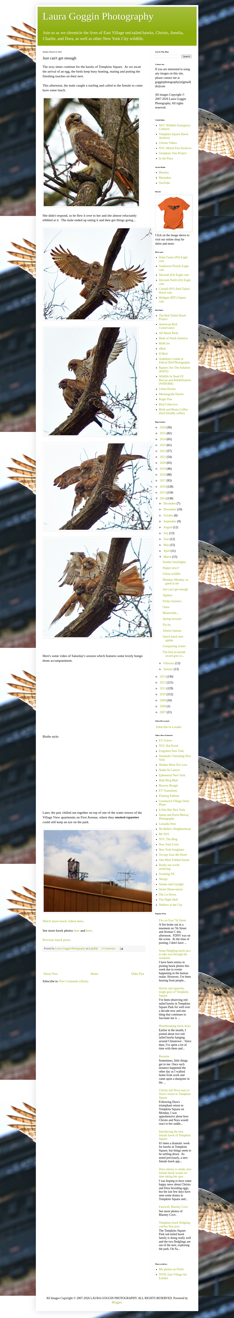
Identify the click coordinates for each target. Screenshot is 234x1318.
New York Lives (169, 844)
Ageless (167, 595)
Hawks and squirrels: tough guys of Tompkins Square (173, 992)
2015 (163, 492)
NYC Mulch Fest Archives (175, 148)
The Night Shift (168, 899)
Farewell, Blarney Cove (173, 1207)
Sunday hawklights (174, 562)
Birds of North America (173, 338)
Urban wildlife (171, 573)
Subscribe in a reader (168, 727)
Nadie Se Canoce (169, 770)
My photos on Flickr (171, 1269)
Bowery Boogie (168, 785)
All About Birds (168, 333)
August (168, 527)
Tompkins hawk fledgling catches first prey (174, 1224)
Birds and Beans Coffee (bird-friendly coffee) (173, 411)
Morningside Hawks (171, 394)
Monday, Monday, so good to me (175, 581)
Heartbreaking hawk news (175, 1026)
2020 (163, 462)
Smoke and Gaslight (171, 884)
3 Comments (108, 948)
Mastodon (165, 177)
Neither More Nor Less (173, 764)
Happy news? (171, 568)
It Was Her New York (172, 810)
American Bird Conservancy (168, 326)
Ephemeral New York (172, 775)
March (167, 556)
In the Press (166, 158)
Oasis (166, 607)
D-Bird (163, 353)
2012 (163, 682)
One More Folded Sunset (174, 860)
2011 (163, 688)
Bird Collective (168, 404)
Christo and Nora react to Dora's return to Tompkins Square (175, 1094)
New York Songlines (171, 849)
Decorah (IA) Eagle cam (174, 275)
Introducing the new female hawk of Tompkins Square (175, 1135)
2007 (163, 712)
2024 (163, 439)
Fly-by (167, 624)
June (166, 539)
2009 (163, 700)
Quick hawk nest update (173, 638)
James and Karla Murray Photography (174, 816)
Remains (164, 1056)
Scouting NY (167, 874)
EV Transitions (168, 790)
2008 (163, 706)
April (167, 551)
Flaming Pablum (169, 796)
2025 (163, 433)
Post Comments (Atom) (73, 981)
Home (94, 974)
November (170, 509)
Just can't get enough (175, 589)
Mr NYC (164, 834)
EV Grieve (165, 740)
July (166, 533)
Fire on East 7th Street (172, 920)
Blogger (116, 1302)
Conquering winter (174, 646)
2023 (163, 445)
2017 (163, 480)
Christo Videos (168, 143)
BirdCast (164, 343)
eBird (162, 348)
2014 (163, 498)
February (169, 663)
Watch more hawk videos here (63, 921)
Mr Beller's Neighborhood (175, 829)
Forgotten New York (171, 751)
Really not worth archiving (169, 866)
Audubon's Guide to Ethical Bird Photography (174, 360)
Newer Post (50, 974)
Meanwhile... (171, 613)
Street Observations (171, 889)
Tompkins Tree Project (173, 153)
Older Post (137, 974)
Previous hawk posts (56, 940)
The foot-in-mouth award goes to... (174, 653)
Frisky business (172, 601)
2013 (163, 676)
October (168, 515)
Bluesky (164, 172)
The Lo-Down (167, 894)
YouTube (164, 183)
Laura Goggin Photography (98, 16)
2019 (163, 468)
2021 (163, 457)
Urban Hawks (167, 389)
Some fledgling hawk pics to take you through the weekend (175, 954)
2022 (163, 451)
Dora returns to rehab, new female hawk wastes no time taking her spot (175, 1173)
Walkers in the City (170, 905)
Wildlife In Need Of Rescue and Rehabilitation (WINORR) (175, 380)
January (168, 669)
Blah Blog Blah (168, 780)
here (77, 930)
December (170, 503)
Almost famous (172, 630)
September (170, 521)
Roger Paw (165, 399)
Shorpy (163, 879)
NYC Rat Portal (168, 745)
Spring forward (172, 619)
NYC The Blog (168, 839)
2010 (163, 694)
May (166, 545)
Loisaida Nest (167, 824)
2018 (163, 474)
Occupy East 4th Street (173, 854)
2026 (163, 427)
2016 (163, 486)
